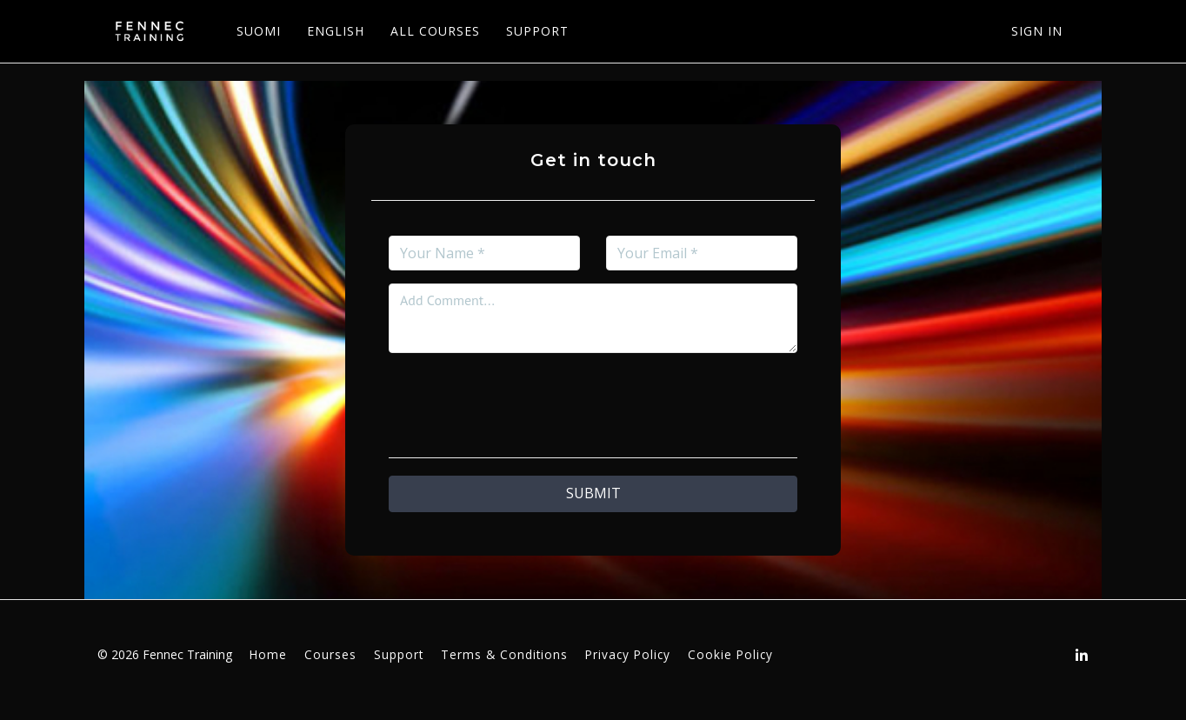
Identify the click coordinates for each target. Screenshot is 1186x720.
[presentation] (593, 400)
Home (268, 654)
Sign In (1037, 31)
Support (398, 654)
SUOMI (253, 31)
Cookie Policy (730, 654)
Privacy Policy (627, 654)
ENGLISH (330, 31)
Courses (330, 654)
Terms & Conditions (504, 654)
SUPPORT (532, 31)
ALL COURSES (430, 31)
